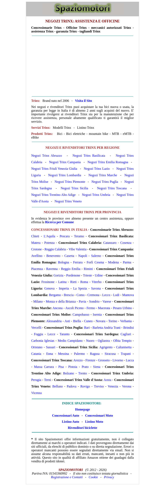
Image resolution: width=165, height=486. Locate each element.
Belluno (57, 386)
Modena (113, 262)
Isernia (97, 314)
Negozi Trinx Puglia (105, 181)
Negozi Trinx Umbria (96, 194)
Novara (100, 321)
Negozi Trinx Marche (103, 175)
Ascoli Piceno (74, 308)
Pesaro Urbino (122, 308)
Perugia (36, 380)
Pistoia (72, 366)
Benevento (53, 255)
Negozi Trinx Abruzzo (46, 155)
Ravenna (52, 269)
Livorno (118, 360)
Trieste (87, 275)
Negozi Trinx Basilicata (89, 155)
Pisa (61, 366)
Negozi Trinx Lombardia (64, 175)
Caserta (69, 255)
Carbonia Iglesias (42, 340)
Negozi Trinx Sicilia (74, 188)
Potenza (49, 242)
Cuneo (88, 321)
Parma (127, 262)
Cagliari (126, 334)
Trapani (126, 353)
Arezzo (78, 360)
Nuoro (90, 340)
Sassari (50, 347)
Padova (71, 386)
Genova (49, 288)
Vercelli (36, 327)
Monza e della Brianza (61, 301)
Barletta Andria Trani (107, 327)
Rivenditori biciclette (82, 427)
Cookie (93, 477)
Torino (112, 321)
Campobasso (81, 314)
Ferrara (78, 262)
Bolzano (68, 373)
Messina (63, 353)
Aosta (107, 380)
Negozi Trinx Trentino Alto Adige (53, 194)
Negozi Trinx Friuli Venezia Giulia (54, 168)
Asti (67, 321)
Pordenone (73, 275)
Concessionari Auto (65, 415)
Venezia (113, 386)
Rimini (88, 269)
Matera (35, 242)
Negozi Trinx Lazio (97, 168)
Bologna (63, 262)
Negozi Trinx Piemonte (70, 181)
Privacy (109, 477)
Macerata (104, 308)
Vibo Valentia (77, 249)
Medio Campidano (70, 340)
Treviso (99, 386)
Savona (96, 288)
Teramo (79, 236)
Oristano (36, 347)
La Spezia (80, 288)
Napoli (82, 255)
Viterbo (97, 282)
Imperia (64, 288)
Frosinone (47, 282)
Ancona (57, 308)
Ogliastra (104, 340)
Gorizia (58, 275)
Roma (84, 282)
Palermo (79, 353)
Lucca (130, 360)
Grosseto (104, 360)
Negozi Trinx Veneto (68, 201)
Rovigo (85, 386)
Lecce (51, 334)
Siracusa (110, 353)
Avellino (36, 255)
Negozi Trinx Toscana (112, 188)
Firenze (90, 360)
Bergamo (55, 295)
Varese (106, 301)
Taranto (65, 334)
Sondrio (94, 301)
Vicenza (36, 393)
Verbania (126, 321)
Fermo (90, 308)
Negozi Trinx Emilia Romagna (107, 162)
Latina (62, 282)
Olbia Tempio (122, 340)
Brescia (69, 295)
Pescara (65, 236)
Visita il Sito (83, 100)
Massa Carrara (44, 366)
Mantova (128, 295)
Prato (85, 366)
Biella (77, 321)
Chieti (35, 236)
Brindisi (128, 327)
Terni (47, 380)
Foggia (38, 334)
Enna (49, 353)
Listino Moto (94, 421)
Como (80, 295)
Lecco (106, 295)
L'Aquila (49, 236)
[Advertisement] (82, 66)
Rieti (73, 282)
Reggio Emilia (70, 269)
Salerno (96, 255)
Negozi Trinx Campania (65, 162)
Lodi (116, 295)
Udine (99, 275)
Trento (82, 373)
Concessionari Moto (98, 415)
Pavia (82, 301)
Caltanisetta (124, 347)
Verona (126, 386)
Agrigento (106, 347)
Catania (36, 353)
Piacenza (37, 269)
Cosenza (125, 242)
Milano (38, 301)
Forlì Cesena (95, 262)
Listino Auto (70, 421)
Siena (96, 366)
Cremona (93, 295)
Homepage (82, 409)
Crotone (36, 249)
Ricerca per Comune (59, 222)
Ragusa (95, 353)
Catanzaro (109, 242)
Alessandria (54, 321)
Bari (87, 327)
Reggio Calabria (55, 249)
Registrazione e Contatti (67, 477)
